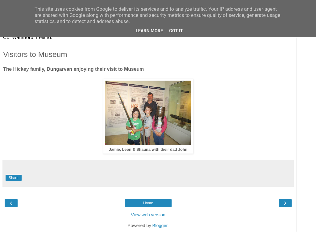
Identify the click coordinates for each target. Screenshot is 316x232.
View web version (148, 214)
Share (14, 178)
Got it (176, 31)
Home (148, 203)
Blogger (160, 225)
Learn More (149, 31)
